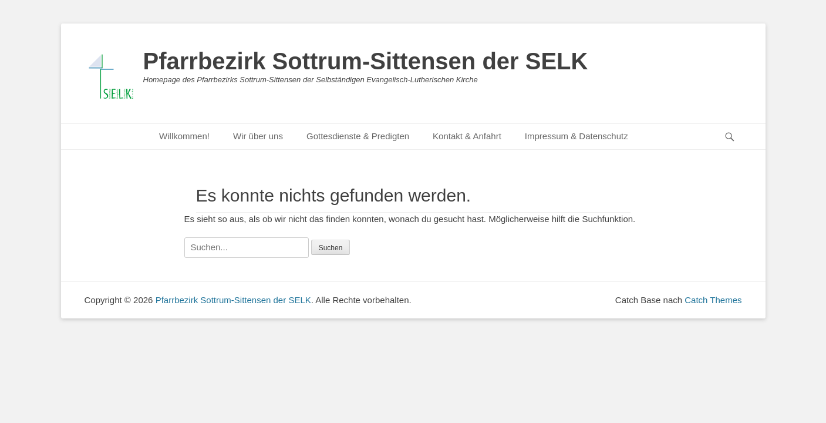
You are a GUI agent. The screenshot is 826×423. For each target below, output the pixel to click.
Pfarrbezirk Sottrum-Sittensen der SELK (365, 61)
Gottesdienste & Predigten (357, 136)
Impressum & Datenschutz (576, 136)
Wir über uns (258, 136)
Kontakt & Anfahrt (467, 136)
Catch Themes (713, 300)
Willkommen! (184, 136)
